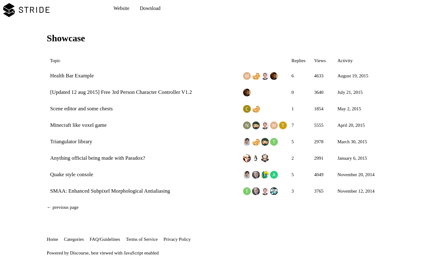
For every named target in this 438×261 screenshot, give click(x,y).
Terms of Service (142, 239)
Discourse (79, 252)
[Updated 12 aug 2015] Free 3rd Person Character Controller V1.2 (121, 92)
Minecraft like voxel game (78, 125)
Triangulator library (71, 141)
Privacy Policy (177, 239)
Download (150, 8)
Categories (74, 239)
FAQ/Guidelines (105, 239)
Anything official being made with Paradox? (97, 158)
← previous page (63, 207)
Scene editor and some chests (81, 109)
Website (121, 8)
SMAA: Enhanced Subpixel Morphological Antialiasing (110, 191)
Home (52, 239)
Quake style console (71, 174)
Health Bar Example (72, 76)
